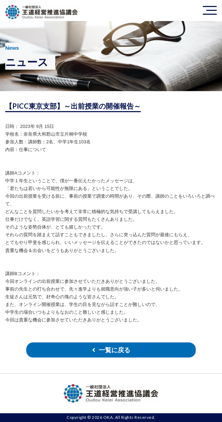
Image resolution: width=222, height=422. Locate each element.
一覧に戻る (114, 350)
